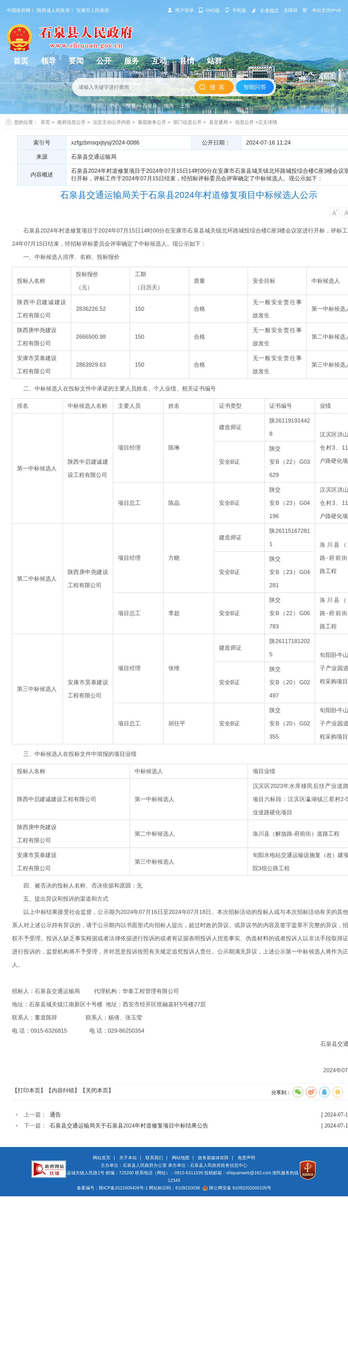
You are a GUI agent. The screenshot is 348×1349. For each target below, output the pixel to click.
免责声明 (246, 1157)
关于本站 (128, 1157)
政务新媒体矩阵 (213, 1157)
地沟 (169, 105)
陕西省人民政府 (53, 10)
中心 (114, 105)
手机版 (235, 10)
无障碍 (290, 10)
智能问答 (255, 87)
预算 (131, 105)
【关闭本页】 (97, 1090)
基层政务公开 (152, 122)
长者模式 (265, 10)
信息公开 (244, 122)
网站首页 (101, 1157)
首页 (45, 122)
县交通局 (218, 122)
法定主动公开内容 (112, 122)
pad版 (209, 10)
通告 (55, 1114)
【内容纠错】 (63, 1090)
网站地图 (180, 1157)
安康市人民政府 (92, 10)
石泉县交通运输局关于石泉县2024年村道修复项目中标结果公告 (129, 1125)
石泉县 (149, 105)
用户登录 (180, 10)
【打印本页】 (29, 1090)
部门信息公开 (187, 122)
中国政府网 (19, 10)
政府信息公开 (71, 122)
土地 (185, 105)
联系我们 (154, 1157)
